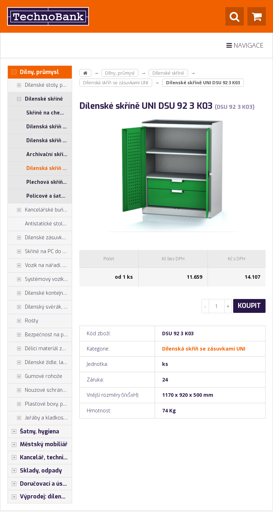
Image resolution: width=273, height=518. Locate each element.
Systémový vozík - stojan (40, 279)
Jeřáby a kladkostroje (40, 418)
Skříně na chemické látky (49, 113)
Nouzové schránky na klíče (40, 390)
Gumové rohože (35, 376)
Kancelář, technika (39, 457)
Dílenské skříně (35, 99)
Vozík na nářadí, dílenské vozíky (40, 265)
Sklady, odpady (35, 470)
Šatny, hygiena (33, 431)
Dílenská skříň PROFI (49, 126)
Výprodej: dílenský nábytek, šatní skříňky (40, 496)
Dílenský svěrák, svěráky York (40, 307)
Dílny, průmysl (33, 72)
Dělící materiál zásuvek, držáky (40, 349)
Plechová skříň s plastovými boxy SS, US (49, 182)
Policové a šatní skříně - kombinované (49, 196)
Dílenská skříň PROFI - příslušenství (49, 140)
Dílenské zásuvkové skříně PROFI (40, 238)
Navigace (244, 45)
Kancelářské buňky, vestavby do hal (40, 210)
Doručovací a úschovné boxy (40, 483)
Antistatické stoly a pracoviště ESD (48, 223)
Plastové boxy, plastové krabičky (40, 404)
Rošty (23, 321)
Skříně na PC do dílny (40, 251)
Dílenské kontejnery (39, 293)
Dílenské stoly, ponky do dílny (40, 85)
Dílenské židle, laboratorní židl (40, 362)
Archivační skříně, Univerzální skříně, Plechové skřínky (49, 154)
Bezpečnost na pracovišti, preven (40, 335)
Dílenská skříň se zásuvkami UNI (49, 168)
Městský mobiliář (38, 444)
